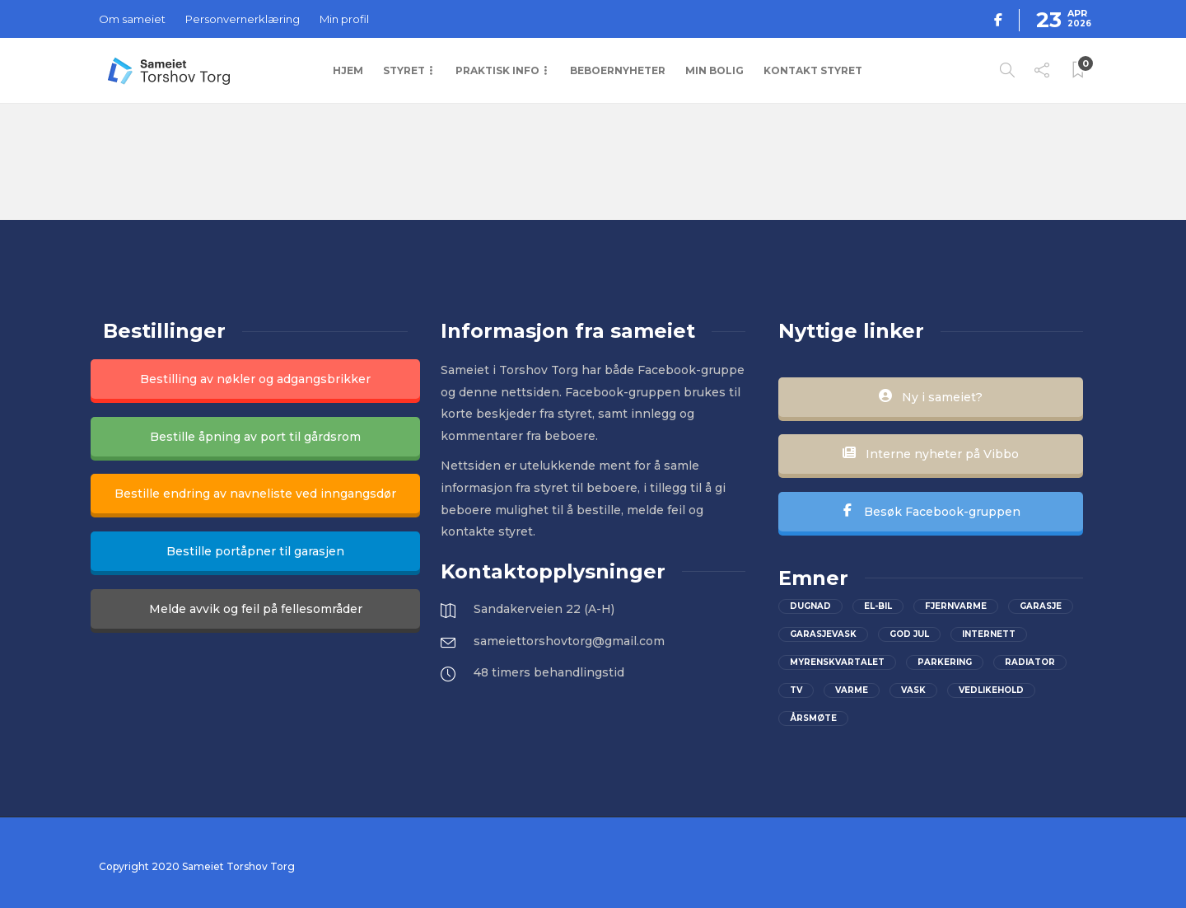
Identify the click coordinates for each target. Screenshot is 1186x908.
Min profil (344, 19)
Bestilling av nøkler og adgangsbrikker (255, 379)
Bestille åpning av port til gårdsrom (255, 436)
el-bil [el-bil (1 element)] (878, 606)
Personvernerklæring (242, 19)
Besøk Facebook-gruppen (930, 511)
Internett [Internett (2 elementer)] (989, 634)
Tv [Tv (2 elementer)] (796, 690)
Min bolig (714, 70)
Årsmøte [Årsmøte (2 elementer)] (813, 718)
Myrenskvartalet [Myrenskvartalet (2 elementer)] (837, 662)
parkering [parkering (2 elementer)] (945, 662)
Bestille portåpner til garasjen (255, 551)
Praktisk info (497, 70)
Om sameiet (132, 19)
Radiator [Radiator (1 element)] (1030, 662)
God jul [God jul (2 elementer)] (909, 634)
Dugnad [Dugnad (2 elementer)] (810, 606)
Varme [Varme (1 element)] (851, 690)
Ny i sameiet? (931, 397)
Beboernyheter (617, 70)
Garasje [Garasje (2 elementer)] (1041, 606)
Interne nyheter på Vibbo (931, 454)
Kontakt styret (812, 70)
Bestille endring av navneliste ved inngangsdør (255, 493)
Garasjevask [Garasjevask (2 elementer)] (823, 634)
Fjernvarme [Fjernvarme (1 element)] (956, 606)
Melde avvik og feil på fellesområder (255, 608)
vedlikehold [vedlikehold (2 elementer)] (991, 690)
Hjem (348, 70)
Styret (404, 70)
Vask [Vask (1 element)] (913, 690)
